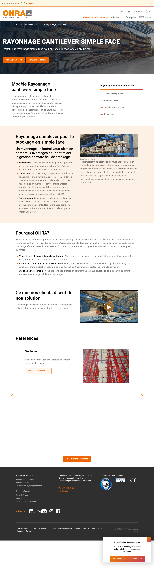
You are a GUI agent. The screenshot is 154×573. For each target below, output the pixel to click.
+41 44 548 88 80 (67, 492)
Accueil (19, 24)
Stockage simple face (114, 94)
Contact (138, 11)
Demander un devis (15, 60)
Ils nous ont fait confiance (77, 462)
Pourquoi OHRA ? (112, 102)
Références (145, 17)
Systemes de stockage (96, 17)
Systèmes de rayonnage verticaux (30, 490)
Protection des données (96, 533)
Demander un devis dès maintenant (127, 559)
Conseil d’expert (22, 499)
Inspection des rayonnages (27, 505)
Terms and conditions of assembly (68, 533)
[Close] (151, 3)
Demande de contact (42, 60)
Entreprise (131, 17)
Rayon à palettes (23, 487)
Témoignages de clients (115, 110)
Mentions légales (23, 533)
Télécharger (123, 11)
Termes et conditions (42, 533)
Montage (19, 502)
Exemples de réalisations (40, 374)
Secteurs (117, 17)
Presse (30, 536)
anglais (32, 3)
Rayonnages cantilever (36, 24)
